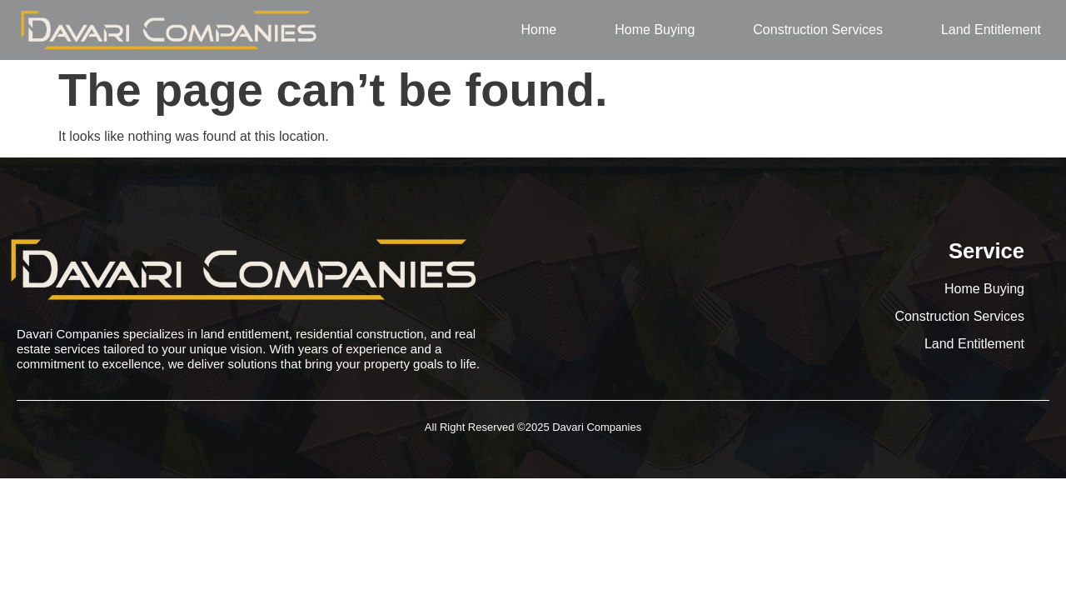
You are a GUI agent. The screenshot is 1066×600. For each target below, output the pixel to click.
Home (539, 29)
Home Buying (655, 29)
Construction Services (818, 29)
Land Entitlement (991, 29)
